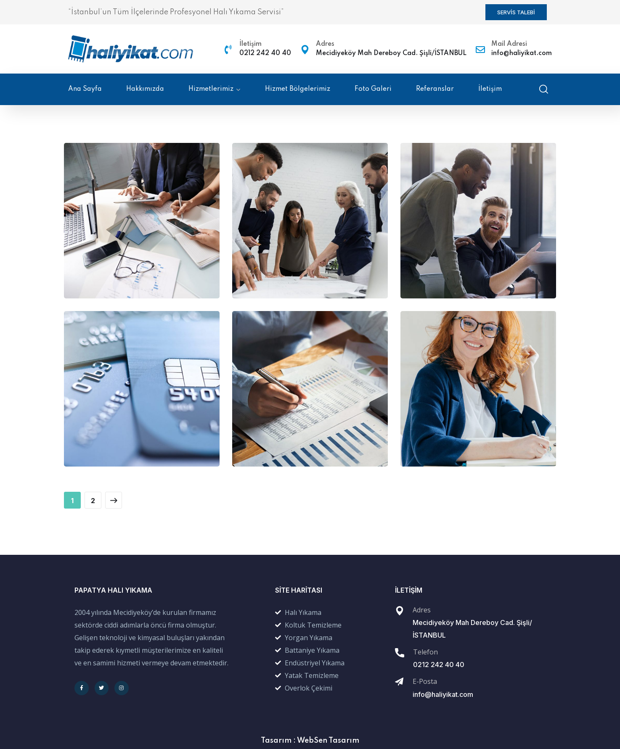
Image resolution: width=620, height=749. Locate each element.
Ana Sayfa (85, 89)
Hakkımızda (145, 89)
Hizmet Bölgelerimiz (297, 89)
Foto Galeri (373, 89)
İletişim (250, 44)
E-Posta (425, 681)
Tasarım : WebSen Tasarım (310, 740)
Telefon (425, 652)
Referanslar (435, 89)
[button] (516, 12)
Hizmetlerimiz (210, 89)
